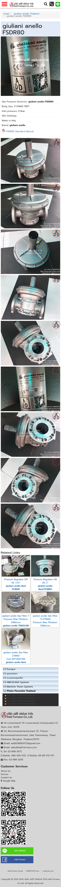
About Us (5, 771)
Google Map (9, 780)
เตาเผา (6, 13)
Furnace (11, 669)
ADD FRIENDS (20, 850)
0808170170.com (32, 871)
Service (4, 774)
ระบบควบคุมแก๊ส (15, 677)
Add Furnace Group (15, 871)
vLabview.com (48, 871)
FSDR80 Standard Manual (18, 131)
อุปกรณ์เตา (12, 673)
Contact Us (6, 777)
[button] (46, 4)
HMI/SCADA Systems (18, 682)
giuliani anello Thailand (26, 13)
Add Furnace (19, 859)
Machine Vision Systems (20, 686)
